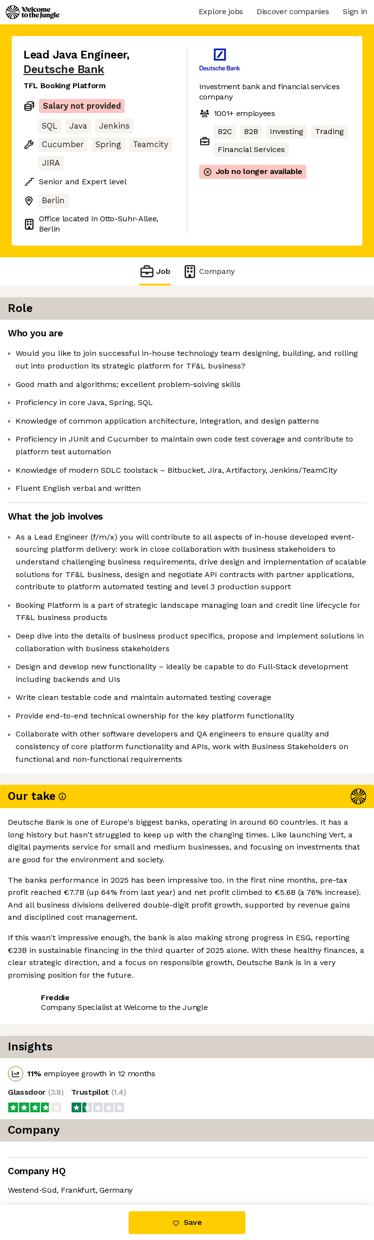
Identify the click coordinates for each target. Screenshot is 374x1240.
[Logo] (32, 12)
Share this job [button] (50, 1146)
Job (154, 271)
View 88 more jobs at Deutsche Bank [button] (91, 1164)
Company (208, 271)
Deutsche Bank (63, 69)
